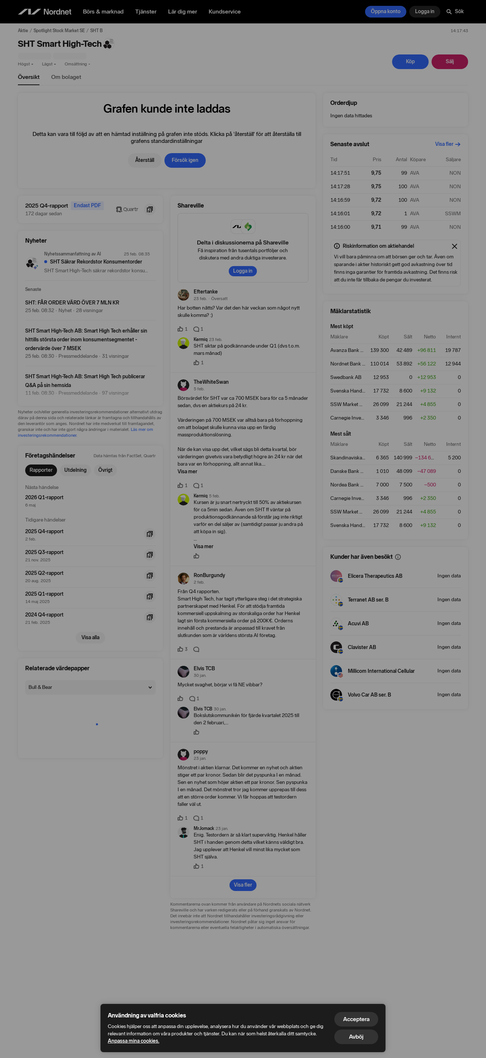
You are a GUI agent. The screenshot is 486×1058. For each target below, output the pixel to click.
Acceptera (356, 1019)
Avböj (356, 1036)
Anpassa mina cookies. (133, 1041)
